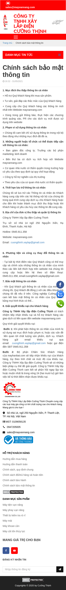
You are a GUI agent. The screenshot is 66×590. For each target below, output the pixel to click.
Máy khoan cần (11, 526)
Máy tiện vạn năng (13, 504)
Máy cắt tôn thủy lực (14, 531)
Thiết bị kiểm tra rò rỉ (14, 515)
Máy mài (7, 520)
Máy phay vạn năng (13, 510)
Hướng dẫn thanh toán (15, 464)
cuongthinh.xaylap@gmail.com (28, 242)
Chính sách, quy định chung (18, 469)
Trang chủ (7, 43)
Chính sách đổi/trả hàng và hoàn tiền (23, 474)
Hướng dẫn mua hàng (15, 459)
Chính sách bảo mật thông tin (19, 485)
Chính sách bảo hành (14, 480)
